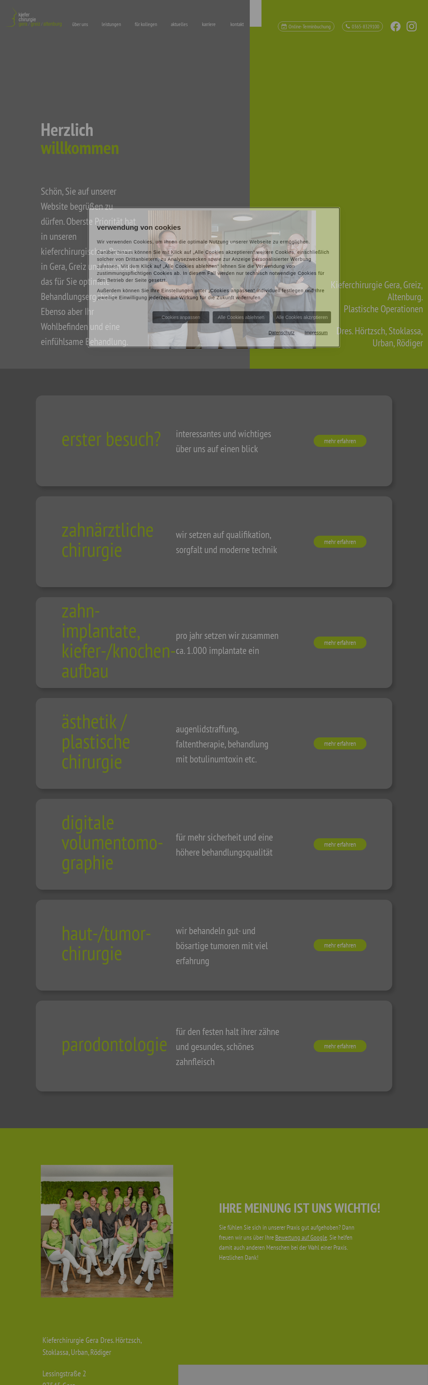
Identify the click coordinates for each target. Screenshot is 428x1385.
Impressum (316, 332)
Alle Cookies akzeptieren (302, 317)
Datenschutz (282, 332)
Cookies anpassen (181, 317)
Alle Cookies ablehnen (241, 317)
